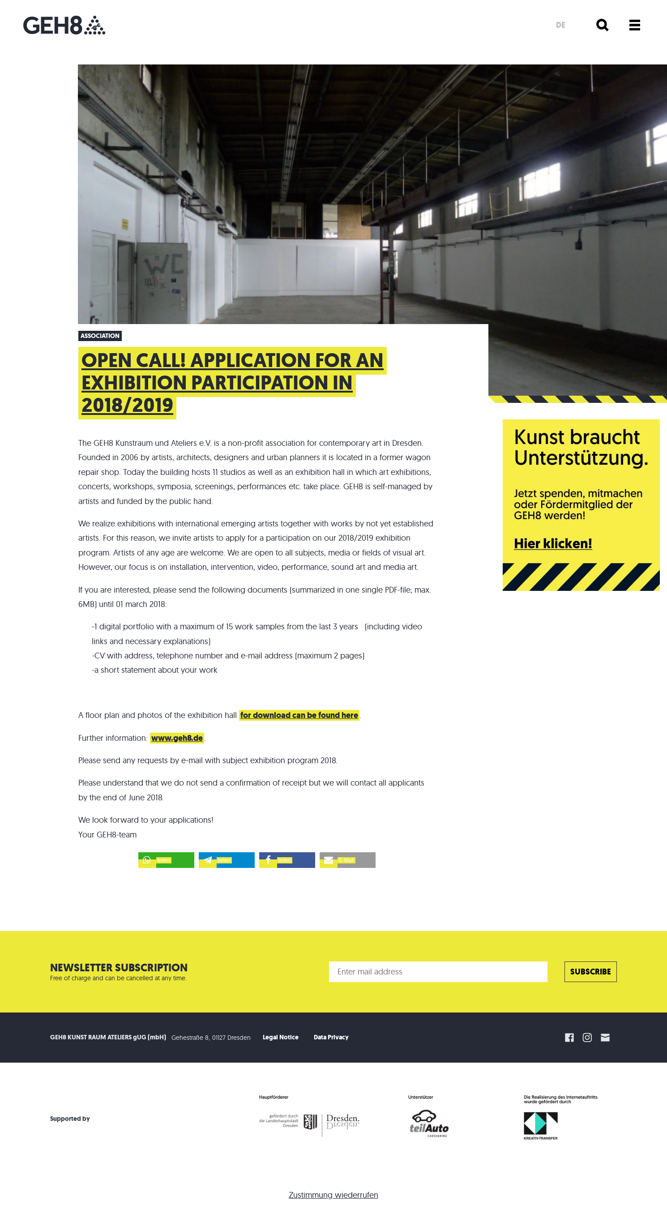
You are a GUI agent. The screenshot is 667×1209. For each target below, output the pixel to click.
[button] (166, 860)
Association (100, 336)
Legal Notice (281, 1037)
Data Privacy (331, 1037)
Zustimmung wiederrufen (333, 1195)
